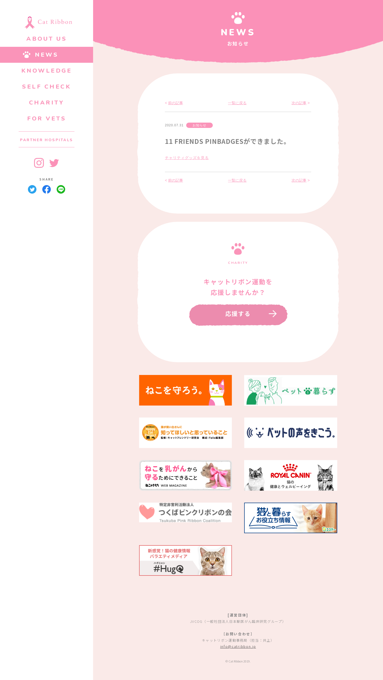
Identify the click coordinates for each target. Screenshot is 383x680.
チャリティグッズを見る (187, 158)
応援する (238, 313)
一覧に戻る (237, 103)
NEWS (46, 55)
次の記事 (299, 103)
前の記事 (175, 103)
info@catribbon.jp (238, 646)
